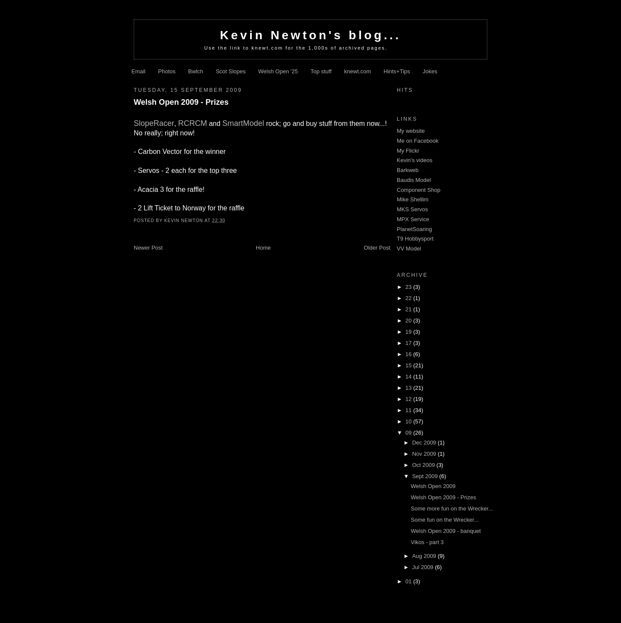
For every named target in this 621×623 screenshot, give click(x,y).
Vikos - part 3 (427, 542)
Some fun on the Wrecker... (444, 520)
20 (409, 320)
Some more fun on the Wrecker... (452, 508)
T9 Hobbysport (415, 238)
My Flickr (408, 150)
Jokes (430, 71)
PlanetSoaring (414, 229)
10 (409, 421)
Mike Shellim (413, 199)
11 (409, 410)
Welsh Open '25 (278, 71)
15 (409, 365)
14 (409, 376)
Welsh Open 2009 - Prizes (181, 102)
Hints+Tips (396, 71)
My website (411, 131)
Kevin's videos (415, 160)
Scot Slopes (230, 71)
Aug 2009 (425, 556)
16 (409, 354)
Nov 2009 (425, 454)
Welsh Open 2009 (433, 486)
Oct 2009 (424, 465)
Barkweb (408, 170)
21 (409, 309)
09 (409, 432)
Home (263, 247)
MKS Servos (412, 209)
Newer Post (148, 247)
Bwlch (195, 71)
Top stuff (321, 71)
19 (409, 332)
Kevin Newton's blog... (310, 35)
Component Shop (418, 190)
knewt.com (357, 71)
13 (409, 388)
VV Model (409, 248)
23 (409, 287)
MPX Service (413, 219)
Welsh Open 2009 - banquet (445, 531)
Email (139, 71)
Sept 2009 (425, 476)
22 (409, 298)
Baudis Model (414, 180)
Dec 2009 (425, 442)
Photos (167, 71)
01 (409, 581)
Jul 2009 (423, 567)
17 (409, 343)
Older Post (377, 247)
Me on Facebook (418, 141)
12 (409, 399)
